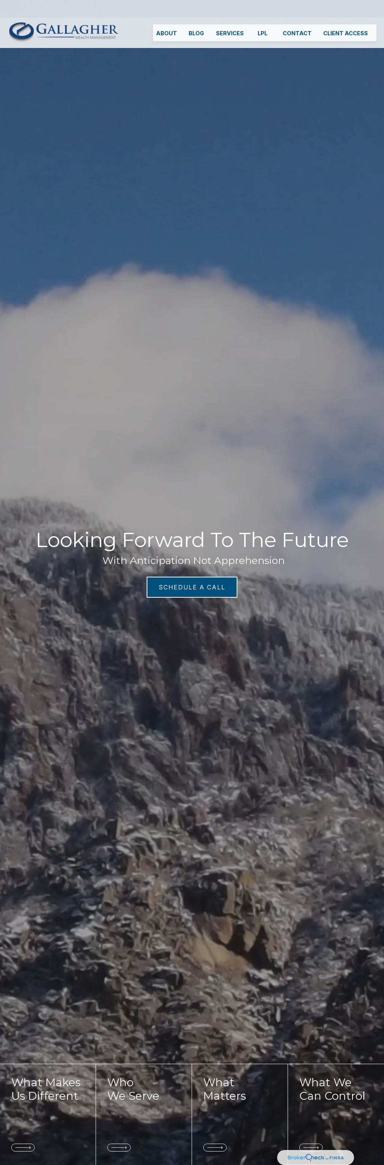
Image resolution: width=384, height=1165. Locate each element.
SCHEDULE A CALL (192, 587)
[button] (166, 15)
